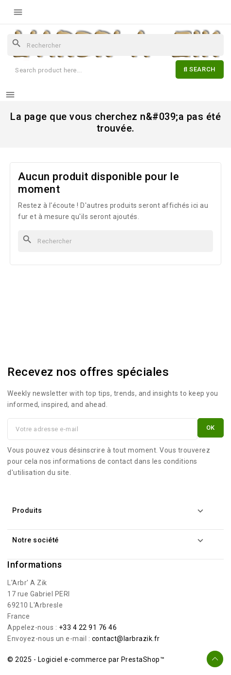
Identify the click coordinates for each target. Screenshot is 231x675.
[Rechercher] (115, 45)
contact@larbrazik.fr (126, 638)
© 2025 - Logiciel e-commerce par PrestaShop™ (85, 659)
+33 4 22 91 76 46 (88, 627)
